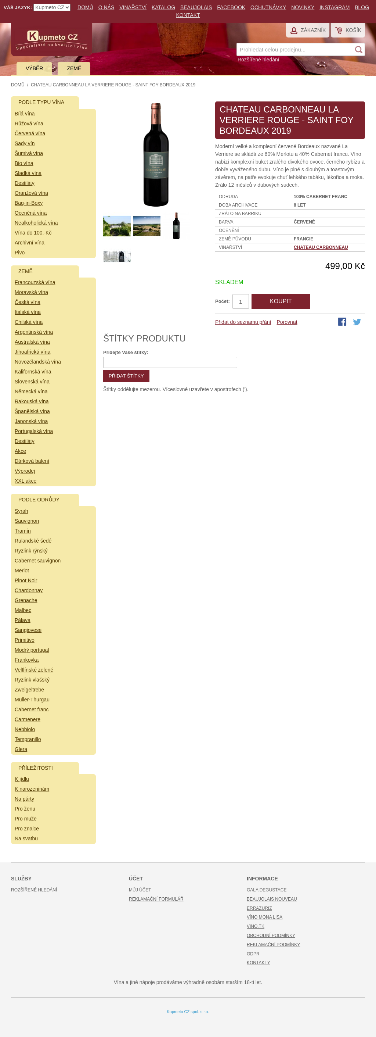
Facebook (231, 7)
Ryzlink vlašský (32, 680)
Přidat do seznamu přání (243, 322)
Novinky (302, 7)
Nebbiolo (25, 729)
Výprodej (25, 471)
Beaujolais (196, 7)
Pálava (22, 620)
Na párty (24, 799)
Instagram (334, 7)
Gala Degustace (266, 890)
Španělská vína (32, 411)
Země (74, 68)
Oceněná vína (31, 213)
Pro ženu (25, 809)
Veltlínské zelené (34, 670)
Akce (20, 451)
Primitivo (25, 640)
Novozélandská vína (38, 362)
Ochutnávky (268, 7)
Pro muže (26, 819)
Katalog (163, 7)
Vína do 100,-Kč (33, 233)
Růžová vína (29, 123)
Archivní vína (29, 243)
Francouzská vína (35, 282)
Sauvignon (27, 521)
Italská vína (28, 312)
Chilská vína (29, 322)
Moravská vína (31, 292)
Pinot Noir (26, 580)
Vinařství (133, 7)
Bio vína (24, 163)
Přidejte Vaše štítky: (125, 352)
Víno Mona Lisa (264, 917)
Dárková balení (32, 461)
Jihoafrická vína (32, 352)
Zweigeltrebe (29, 690)
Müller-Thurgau (32, 699)
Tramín (23, 531)
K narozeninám (32, 789)
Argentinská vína (34, 332)
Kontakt (188, 15)
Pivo (20, 252)
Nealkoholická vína (36, 223)
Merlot (22, 570)
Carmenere (27, 719)
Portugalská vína (34, 431)
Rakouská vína (32, 401)
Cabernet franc (32, 709)
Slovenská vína (32, 382)
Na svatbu (26, 838)
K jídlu (22, 779)
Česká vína (27, 302)
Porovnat (287, 322)
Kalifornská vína (33, 372)
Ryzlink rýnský (31, 551)
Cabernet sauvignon (38, 561)
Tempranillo (28, 739)
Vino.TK (255, 926)
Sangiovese (28, 630)
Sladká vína (28, 173)
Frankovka (27, 660)
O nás (106, 7)
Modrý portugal (32, 650)
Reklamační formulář (156, 899)
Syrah (21, 511)
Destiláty (25, 183)
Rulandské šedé (33, 541)
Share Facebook (343, 322)
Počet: (222, 301)
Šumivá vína (29, 153)
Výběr (34, 68)
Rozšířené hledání (258, 59)
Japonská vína (31, 421)
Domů (85, 7)
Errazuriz (259, 908)
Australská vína (32, 342)
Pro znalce (27, 829)
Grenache (26, 600)
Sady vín (25, 143)
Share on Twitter (357, 322)
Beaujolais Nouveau (272, 899)
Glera (21, 749)
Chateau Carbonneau (321, 247)
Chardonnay (29, 590)
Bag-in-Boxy (29, 203)
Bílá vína (25, 114)
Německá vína (31, 391)
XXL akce (25, 481)
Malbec (23, 610)
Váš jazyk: (18, 7)
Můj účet (140, 890)
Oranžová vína (31, 193)
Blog (362, 7)
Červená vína (30, 133)
